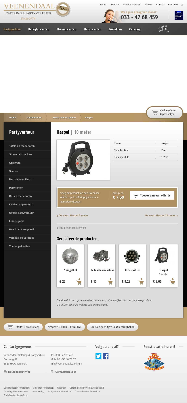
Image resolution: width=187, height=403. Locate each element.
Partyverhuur (12, 29)
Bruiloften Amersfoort (43, 388)
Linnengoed (16, 221)
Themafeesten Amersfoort (87, 391)
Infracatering (38, 391)
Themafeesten (66, 29)
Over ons (114, 4)
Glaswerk (14, 162)
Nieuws (149, 4)
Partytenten (16, 187)
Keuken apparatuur (21, 204)
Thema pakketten (19, 246)
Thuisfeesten (92, 29)
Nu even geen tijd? (112, 327)
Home (103, 4)
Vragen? (64, 327)
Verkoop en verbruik (21, 237)
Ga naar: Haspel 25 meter (160, 215)
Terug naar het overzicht (72, 227)
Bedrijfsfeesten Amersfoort (16, 388)
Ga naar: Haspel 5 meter (73, 215)
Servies (13, 171)
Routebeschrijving (19, 371)
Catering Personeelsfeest (16, 391)
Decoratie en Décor (21, 179)
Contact (160, 4)
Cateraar (61, 388)
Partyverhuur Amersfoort (60, 391)
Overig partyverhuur (21, 212)
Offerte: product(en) (27, 327)
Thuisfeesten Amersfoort (15, 395)
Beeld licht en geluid (21, 229)
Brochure (173, 4)
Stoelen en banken (20, 154)
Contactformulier (65, 371)
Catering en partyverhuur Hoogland (86, 388)
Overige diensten (132, 4)
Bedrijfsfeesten (38, 29)
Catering (135, 29)
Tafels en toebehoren (22, 146)
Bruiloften (115, 29)
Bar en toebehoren (20, 196)
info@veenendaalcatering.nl (67, 363)
